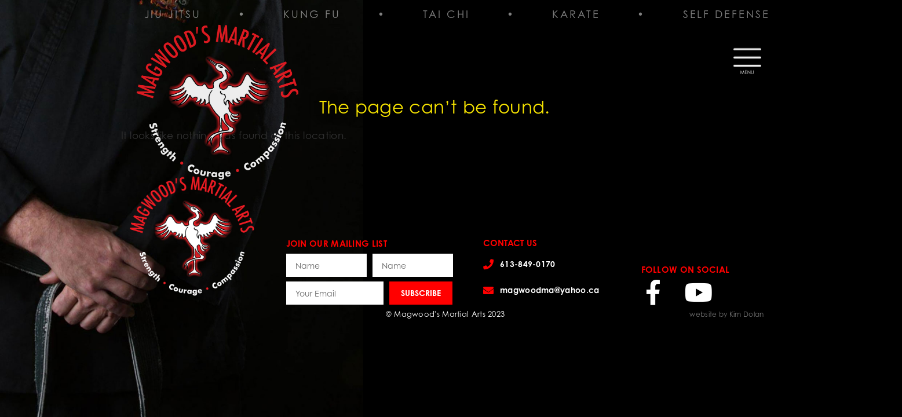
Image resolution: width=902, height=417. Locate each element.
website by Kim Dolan (726, 314)
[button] (747, 58)
